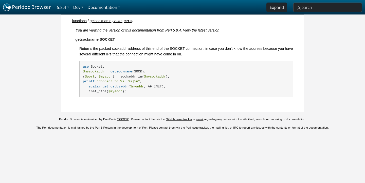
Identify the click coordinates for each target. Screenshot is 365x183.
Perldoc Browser (27, 7)
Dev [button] (77, 7)
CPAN (128, 21)
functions (79, 21)
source (117, 21)
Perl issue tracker (197, 127)
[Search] (327, 7)
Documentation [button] (102, 7)
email (200, 119)
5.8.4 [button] (61, 7)
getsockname (101, 21)
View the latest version (201, 30)
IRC (235, 127)
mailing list (221, 127)
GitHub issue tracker (179, 119)
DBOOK (123, 119)
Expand (277, 7)
